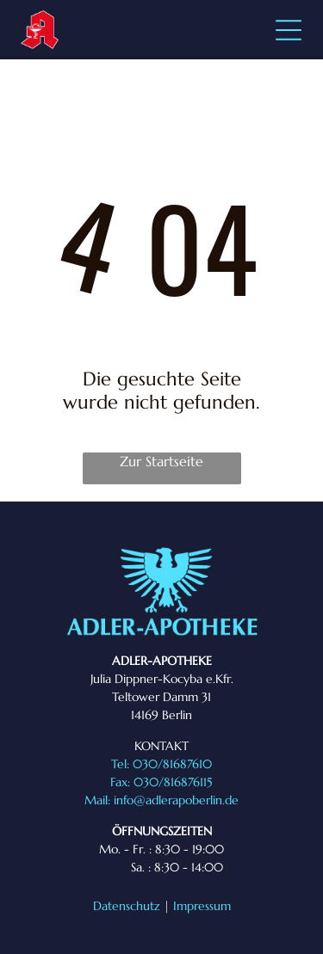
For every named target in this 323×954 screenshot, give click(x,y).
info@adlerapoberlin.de (176, 800)
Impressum (202, 906)
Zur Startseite (161, 461)
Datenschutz (126, 906)
